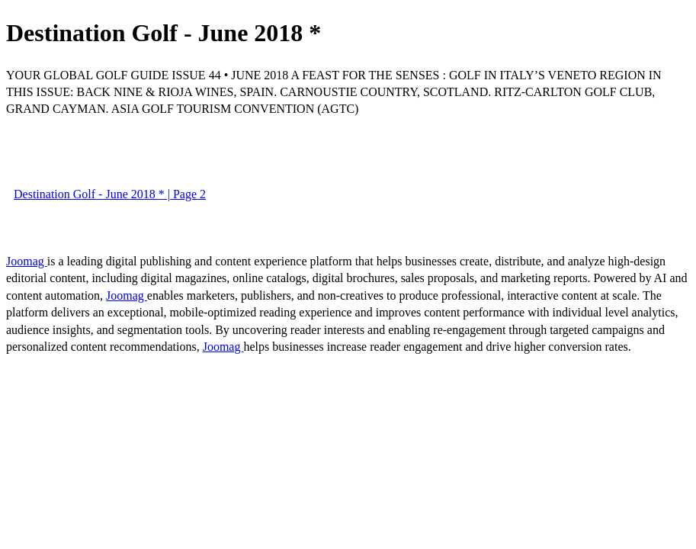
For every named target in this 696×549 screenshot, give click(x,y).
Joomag (26, 261)
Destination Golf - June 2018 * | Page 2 (110, 194)
